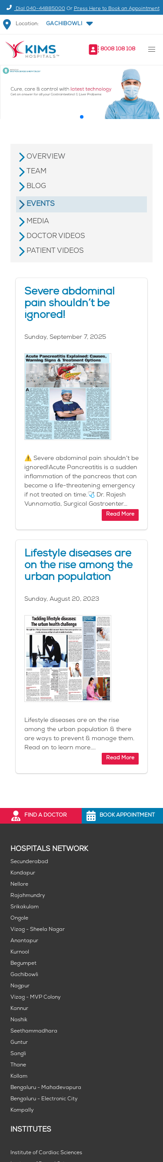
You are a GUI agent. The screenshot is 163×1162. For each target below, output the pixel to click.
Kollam (18, 1076)
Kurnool (19, 952)
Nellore (19, 884)
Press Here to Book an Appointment (117, 9)
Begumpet (23, 963)
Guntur (19, 1043)
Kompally (22, 1110)
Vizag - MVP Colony (35, 997)
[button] (68, 24)
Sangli (18, 1054)
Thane (18, 1065)
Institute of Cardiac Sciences (46, 1153)
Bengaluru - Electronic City (44, 1099)
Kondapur (22, 873)
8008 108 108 (117, 49)
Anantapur (24, 941)
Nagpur (20, 986)
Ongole (19, 918)
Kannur (19, 1009)
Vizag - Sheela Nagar (37, 930)
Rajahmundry (27, 896)
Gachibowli (24, 975)
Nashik (18, 1020)
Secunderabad (29, 862)
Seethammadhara (33, 1031)
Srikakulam (24, 907)
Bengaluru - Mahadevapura (45, 1088)
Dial (34, 9)
